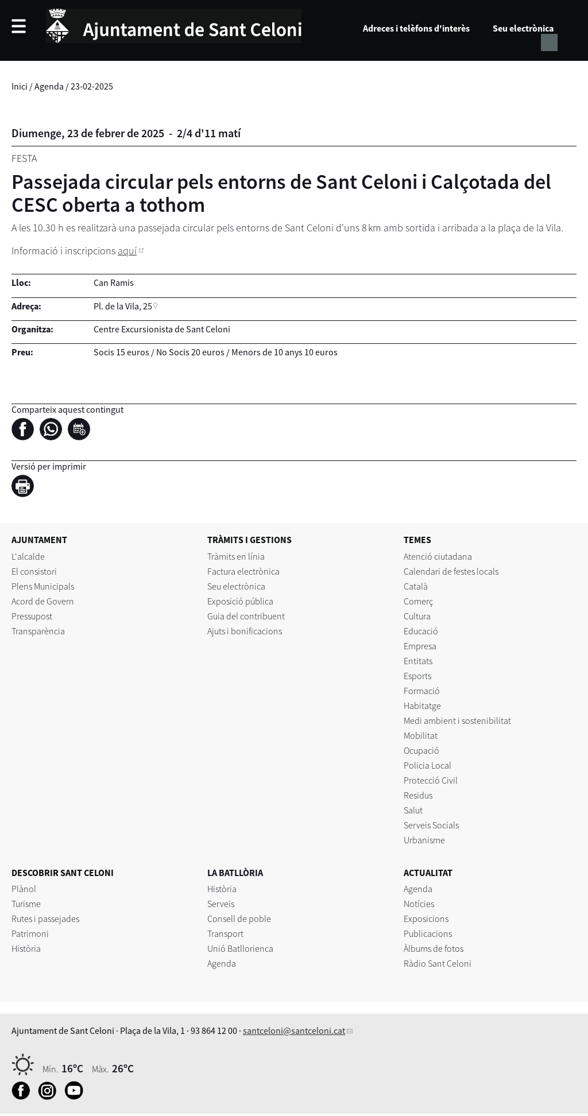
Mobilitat (421, 735)
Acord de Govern (42, 601)
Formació (422, 690)
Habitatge (422, 705)
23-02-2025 (92, 86)
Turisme (26, 903)
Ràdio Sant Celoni (437, 963)
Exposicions (426, 918)
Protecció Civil (431, 780)
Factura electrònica (243, 571)
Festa (24, 158)
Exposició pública (240, 601)
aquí (127, 250)
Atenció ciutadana (438, 556)
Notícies (419, 903)
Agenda (49, 86)
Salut (413, 810)
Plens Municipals (42, 586)
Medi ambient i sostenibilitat (457, 720)
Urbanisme (424, 840)
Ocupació (421, 750)
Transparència (38, 631)
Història (26, 948)
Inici (19, 86)
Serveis (220, 903)
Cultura (417, 616)
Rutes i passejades (45, 918)
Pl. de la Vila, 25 (123, 306)
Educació (421, 631)
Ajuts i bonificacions (244, 631)
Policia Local (427, 765)
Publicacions (428, 933)
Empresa (420, 646)
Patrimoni (30, 933)
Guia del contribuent (246, 616)
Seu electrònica (523, 28)
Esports (417, 675)
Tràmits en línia (236, 556)
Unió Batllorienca (240, 948)
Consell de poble (239, 918)
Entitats (418, 660)
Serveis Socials (431, 825)
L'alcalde (28, 556)
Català (416, 586)
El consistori (34, 571)
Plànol (23, 888)
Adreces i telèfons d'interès (416, 28)
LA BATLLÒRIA (235, 872)
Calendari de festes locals (451, 571)
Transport (225, 933)
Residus (418, 795)
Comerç (418, 601)
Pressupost (31, 616)
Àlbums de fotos (433, 948)
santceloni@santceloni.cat (294, 1030)
